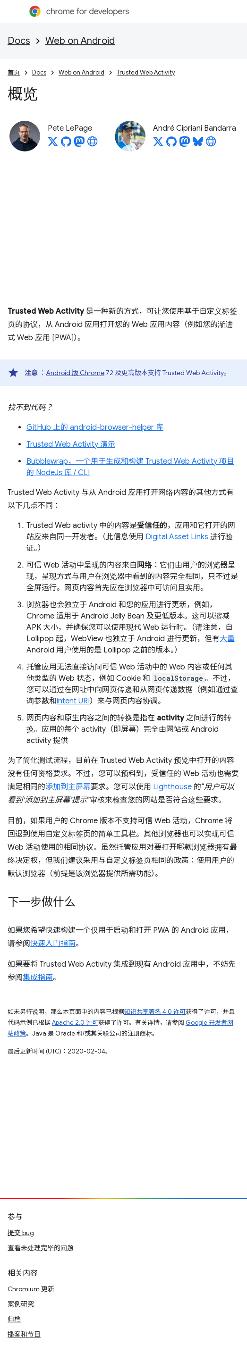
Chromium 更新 (31, 1289)
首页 (14, 72)
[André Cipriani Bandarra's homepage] (211, 144)
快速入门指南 (53, 943)
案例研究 (21, 1304)
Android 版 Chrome (75, 372)
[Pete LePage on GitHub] (66, 144)
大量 (227, 639)
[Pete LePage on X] (53, 144)
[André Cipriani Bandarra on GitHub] (171, 144)
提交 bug (21, 1233)
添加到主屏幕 (68, 787)
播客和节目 (24, 1334)
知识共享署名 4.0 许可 (155, 1012)
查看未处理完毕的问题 (41, 1248)
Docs (19, 41)
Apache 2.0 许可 (75, 1023)
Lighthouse (172, 787)
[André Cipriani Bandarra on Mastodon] (184, 144)
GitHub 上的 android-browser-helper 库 (94, 427)
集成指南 (38, 977)
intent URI (73, 701)
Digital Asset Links (176, 537)
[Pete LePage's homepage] (92, 144)
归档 (14, 1319)
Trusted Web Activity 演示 (70, 444)
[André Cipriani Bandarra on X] (158, 144)
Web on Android (80, 41)
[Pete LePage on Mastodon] (79, 144)
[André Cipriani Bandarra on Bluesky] (198, 144)
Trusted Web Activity (146, 72)
